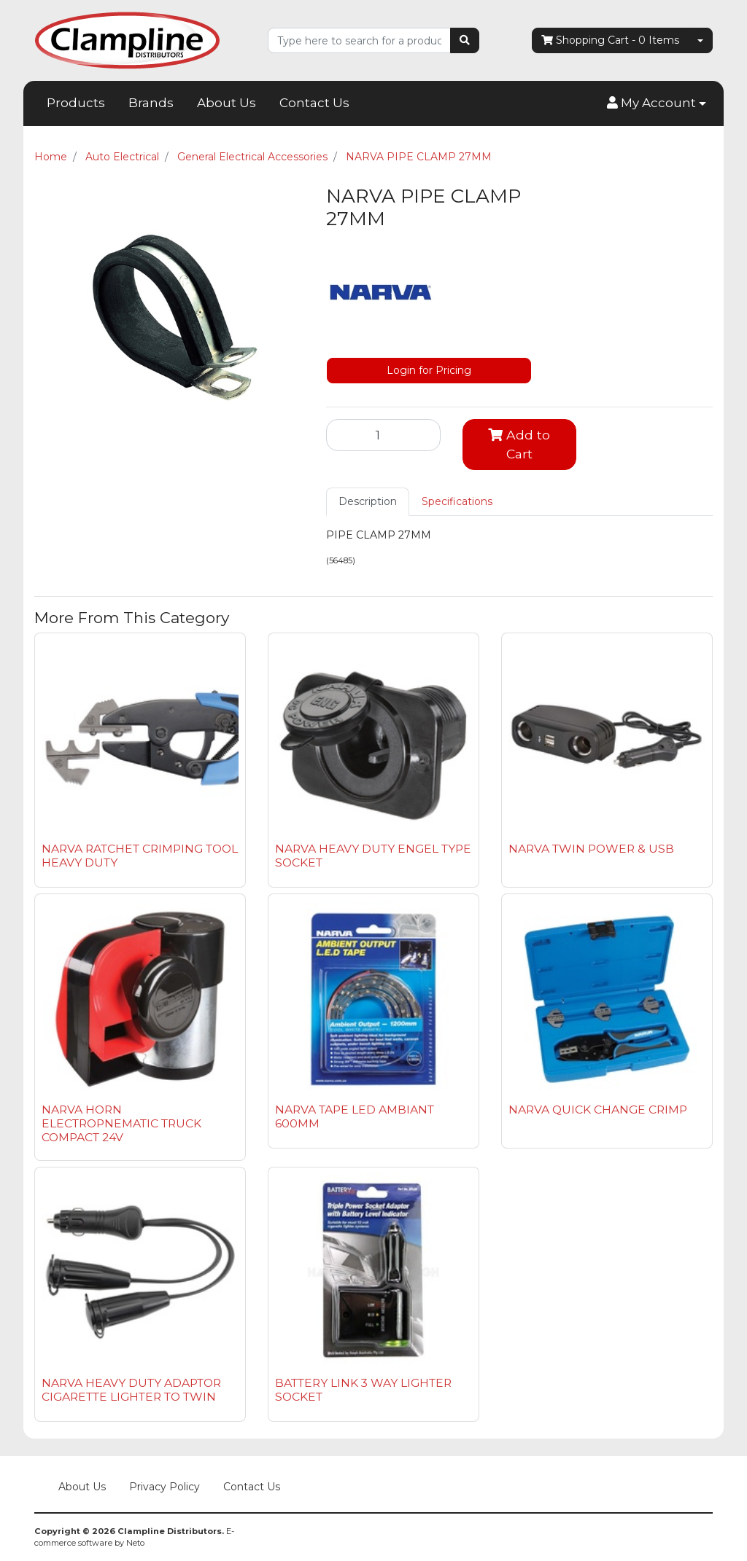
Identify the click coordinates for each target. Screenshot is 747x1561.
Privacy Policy (164, 1486)
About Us (226, 102)
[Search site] (464, 40)
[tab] (367, 502)
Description (367, 501)
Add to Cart (519, 444)
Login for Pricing (429, 370)
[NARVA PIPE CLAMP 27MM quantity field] (383, 435)
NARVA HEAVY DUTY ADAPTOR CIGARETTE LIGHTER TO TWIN (131, 1390)
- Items (610, 40)
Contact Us (314, 102)
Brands (151, 102)
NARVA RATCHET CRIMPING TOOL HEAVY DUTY (140, 855)
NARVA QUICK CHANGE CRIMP (597, 1109)
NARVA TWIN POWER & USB (591, 849)
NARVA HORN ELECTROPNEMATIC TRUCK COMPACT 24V (121, 1123)
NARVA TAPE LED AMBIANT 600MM (354, 1116)
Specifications (457, 501)
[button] (656, 103)
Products (76, 102)
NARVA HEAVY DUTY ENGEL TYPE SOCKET (373, 855)
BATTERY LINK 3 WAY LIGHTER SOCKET (363, 1390)
